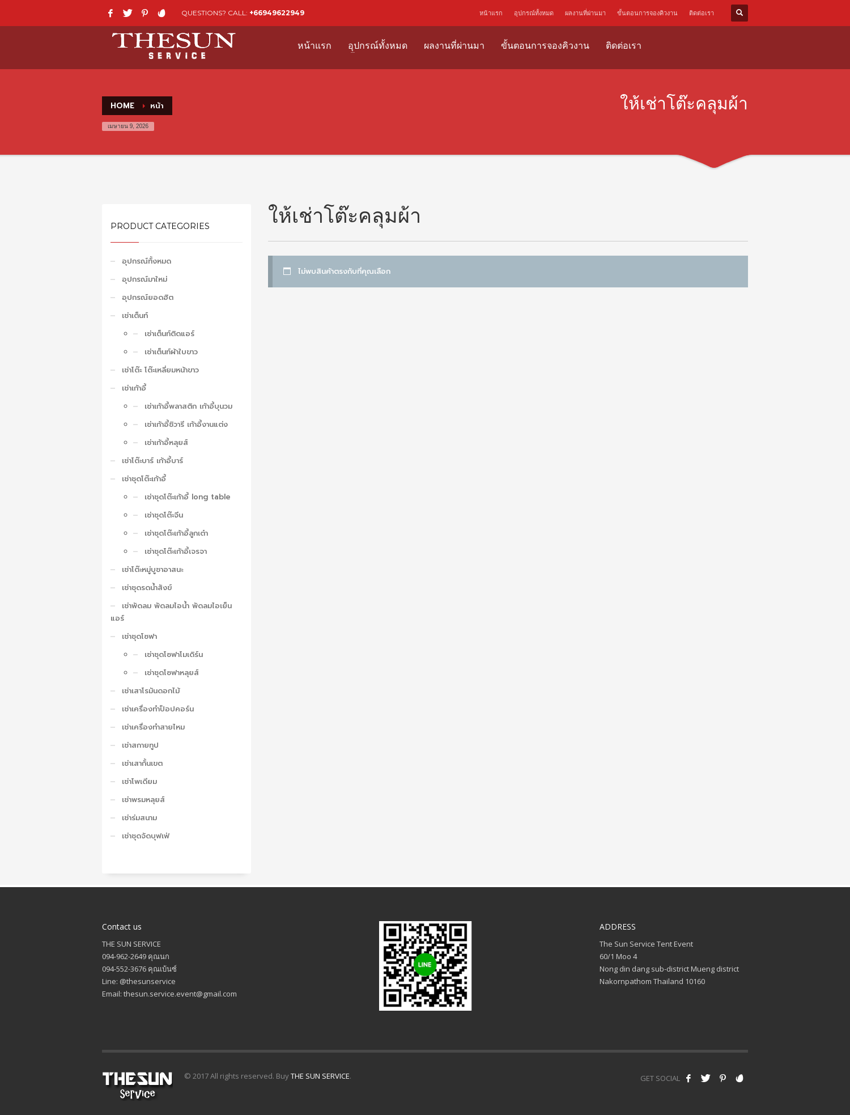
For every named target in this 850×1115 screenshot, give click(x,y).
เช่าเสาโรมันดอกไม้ (151, 690)
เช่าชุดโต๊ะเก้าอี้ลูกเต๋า (176, 533)
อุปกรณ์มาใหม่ (144, 279)
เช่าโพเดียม (139, 781)
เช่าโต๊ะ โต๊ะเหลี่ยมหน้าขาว (160, 369)
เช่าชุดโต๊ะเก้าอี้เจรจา (175, 551)
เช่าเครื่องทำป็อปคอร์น (158, 708)
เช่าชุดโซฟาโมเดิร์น (173, 654)
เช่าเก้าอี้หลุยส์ (166, 442)
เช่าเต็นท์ (135, 315)
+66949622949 (276, 13)
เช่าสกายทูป (140, 745)
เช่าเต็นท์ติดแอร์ (169, 333)
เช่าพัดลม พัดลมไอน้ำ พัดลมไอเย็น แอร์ (171, 612)
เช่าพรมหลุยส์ (143, 799)
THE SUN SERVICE (320, 1076)
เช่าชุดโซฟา (139, 636)
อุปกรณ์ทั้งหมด (534, 13)
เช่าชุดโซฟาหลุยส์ (171, 672)
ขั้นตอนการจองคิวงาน (647, 13)
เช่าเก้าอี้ (134, 388)
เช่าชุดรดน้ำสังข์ (147, 587)
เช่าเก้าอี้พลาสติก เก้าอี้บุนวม (188, 406)
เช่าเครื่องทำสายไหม (153, 727)
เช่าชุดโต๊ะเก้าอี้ (144, 478)
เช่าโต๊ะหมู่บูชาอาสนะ (152, 569)
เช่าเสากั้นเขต (142, 763)
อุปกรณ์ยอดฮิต (147, 297)
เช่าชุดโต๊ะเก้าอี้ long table (187, 496)
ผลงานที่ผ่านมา (585, 13)
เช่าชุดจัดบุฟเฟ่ (145, 835)
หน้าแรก (491, 13)
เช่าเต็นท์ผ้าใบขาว (171, 351)
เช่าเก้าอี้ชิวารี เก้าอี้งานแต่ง (186, 424)
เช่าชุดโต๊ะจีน (163, 515)
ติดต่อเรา (701, 13)
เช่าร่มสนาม (139, 817)
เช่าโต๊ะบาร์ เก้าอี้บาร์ (152, 460)
